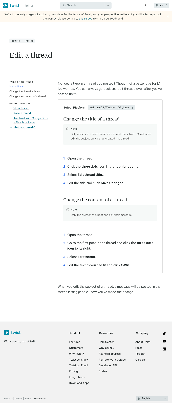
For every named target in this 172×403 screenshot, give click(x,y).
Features (15, 41)
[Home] (18, 5)
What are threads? (22, 127)
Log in (143, 5)
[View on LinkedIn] (164, 349)
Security (8, 398)
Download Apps (79, 383)
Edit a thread (19, 108)
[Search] (85, 5)
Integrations (76, 377)
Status (103, 371)
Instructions (16, 86)
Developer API (108, 365)
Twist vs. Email (78, 365)
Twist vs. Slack (78, 359)
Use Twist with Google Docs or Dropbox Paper (28, 120)
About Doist (142, 342)
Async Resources (110, 353)
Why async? (106, 347)
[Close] (167, 16)
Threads (29, 41)
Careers (140, 359)
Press (138, 347)
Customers (76, 347)
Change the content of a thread (27, 96)
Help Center (106, 342)
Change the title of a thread (25, 91)
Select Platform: (74, 107)
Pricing (73, 371)
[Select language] (152, 398)
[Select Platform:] (111, 107)
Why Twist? (76, 353)
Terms (28, 398)
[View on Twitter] (164, 333)
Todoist (140, 353)
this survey (85, 18)
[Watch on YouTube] (164, 341)
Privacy (19, 398)
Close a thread (20, 113)
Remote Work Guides (112, 359)
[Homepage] (20, 333)
